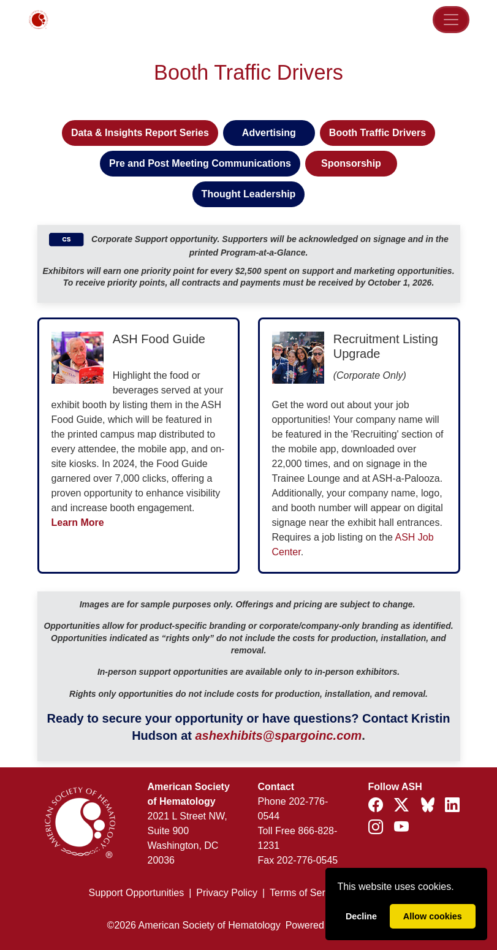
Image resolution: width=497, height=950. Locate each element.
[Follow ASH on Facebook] (377, 805)
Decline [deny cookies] (361, 916)
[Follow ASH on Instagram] (377, 827)
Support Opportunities (136, 892)
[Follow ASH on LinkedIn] (452, 805)
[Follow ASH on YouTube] (401, 827)
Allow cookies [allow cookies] (432, 916)
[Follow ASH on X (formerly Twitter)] (403, 805)
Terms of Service (306, 892)
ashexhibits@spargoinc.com (278, 735)
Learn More (77, 522)
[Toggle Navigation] (451, 19)
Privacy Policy (226, 892)
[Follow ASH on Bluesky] (429, 807)
